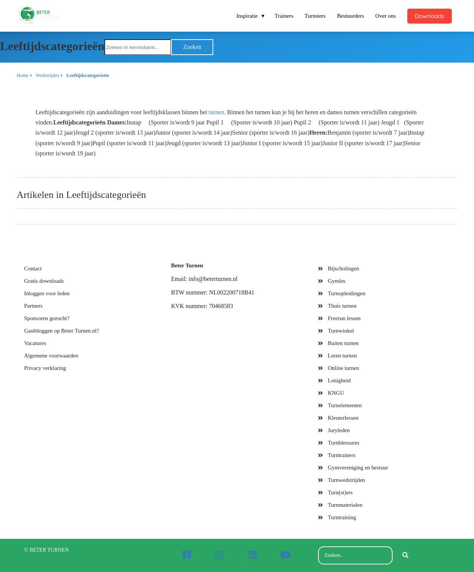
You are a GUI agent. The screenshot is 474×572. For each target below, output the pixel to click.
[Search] (405, 555)
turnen (216, 112)
